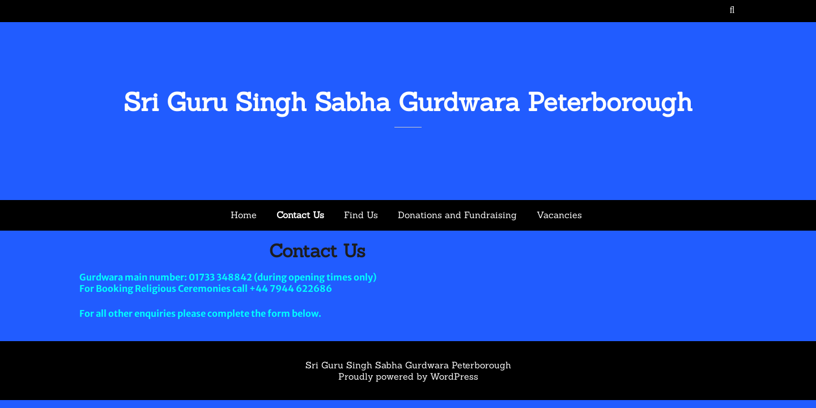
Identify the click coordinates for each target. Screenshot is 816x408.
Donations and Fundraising (457, 214)
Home (244, 214)
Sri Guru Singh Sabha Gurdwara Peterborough (408, 102)
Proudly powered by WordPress (408, 376)
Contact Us (300, 214)
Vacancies (559, 214)
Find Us (361, 214)
